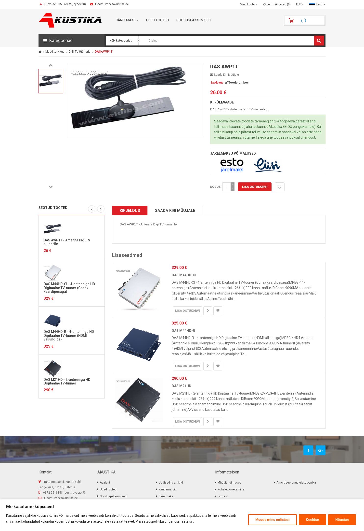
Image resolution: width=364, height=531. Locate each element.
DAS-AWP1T (104, 51)
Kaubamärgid (168, 489)
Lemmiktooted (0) (277, 4)
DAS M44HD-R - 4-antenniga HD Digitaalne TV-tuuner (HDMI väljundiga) (69, 335)
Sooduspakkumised (113, 496)
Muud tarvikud (55, 51)
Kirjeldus (130, 210)
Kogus (215, 187)
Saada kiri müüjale (224, 74)
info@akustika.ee (66, 498)
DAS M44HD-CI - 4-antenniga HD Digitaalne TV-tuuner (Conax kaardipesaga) (69, 288)
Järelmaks (166, 496)
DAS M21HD (181, 386)
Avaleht (105, 482)
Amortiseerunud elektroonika (296, 482)
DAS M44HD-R (183, 331)
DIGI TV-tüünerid (80, 51)
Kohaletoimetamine (231, 489)
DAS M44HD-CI (184, 275)
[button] (71, 40)
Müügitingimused (229, 482)
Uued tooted (108, 489)
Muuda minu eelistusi (272, 520)
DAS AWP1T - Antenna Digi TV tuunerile (67, 242)
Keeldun (312, 520)
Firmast (223, 496)
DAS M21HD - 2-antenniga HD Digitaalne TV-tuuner (67, 381)
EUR (300, 4)
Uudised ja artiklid (171, 482)
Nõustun (342, 520)
